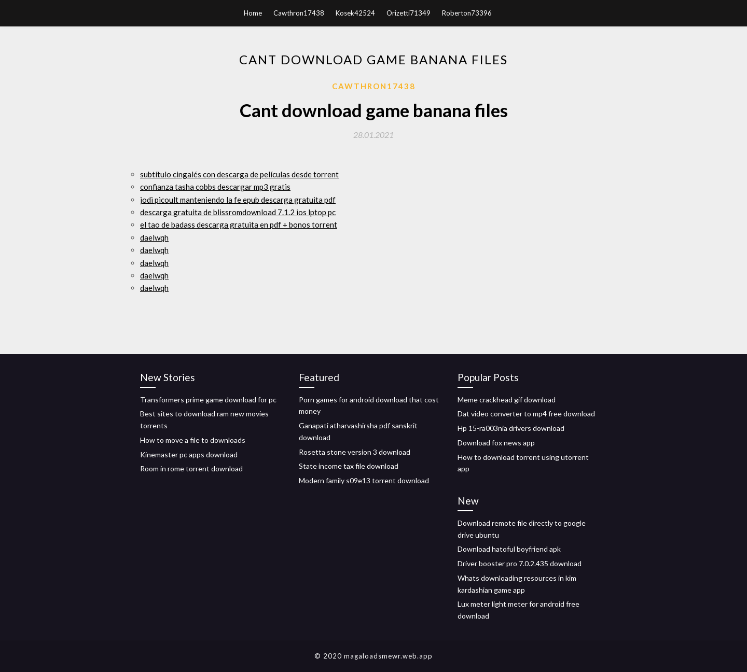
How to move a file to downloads (192, 440)
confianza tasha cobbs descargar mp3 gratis (215, 186)
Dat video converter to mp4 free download (526, 413)
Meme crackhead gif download (507, 399)
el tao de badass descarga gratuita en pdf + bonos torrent (238, 224)
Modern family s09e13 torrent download (364, 480)
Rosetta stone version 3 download (354, 451)
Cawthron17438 (298, 13)
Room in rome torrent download (191, 468)
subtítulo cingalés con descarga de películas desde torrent (239, 174)
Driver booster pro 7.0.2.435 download (520, 563)
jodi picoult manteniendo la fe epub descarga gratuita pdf (238, 199)
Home (253, 13)
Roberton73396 (467, 13)
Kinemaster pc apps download (189, 454)
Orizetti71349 (408, 13)
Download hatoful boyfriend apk (509, 548)
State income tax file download (348, 465)
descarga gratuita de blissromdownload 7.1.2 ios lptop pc (238, 212)
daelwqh (154, 237)
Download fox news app (496, 442)
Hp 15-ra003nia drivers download (511, 428)
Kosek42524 (355, 13)
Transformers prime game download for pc (208, 399)
